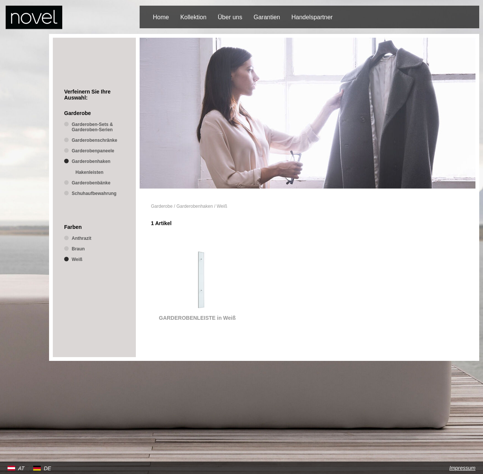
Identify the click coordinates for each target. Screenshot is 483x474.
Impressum (462, 468)
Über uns (230, 17)
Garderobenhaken (194, 206)
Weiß (222, 206)
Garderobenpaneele (93, 150)
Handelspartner (311, 17)
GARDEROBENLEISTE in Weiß (197, 318)
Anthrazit (81, 238)
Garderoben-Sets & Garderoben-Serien (92, 127)
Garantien (267, 17)
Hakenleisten (89, 172)
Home (161, 17)
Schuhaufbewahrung (94, 193)
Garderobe (161, 206)
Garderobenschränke (94, 140)
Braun (78, 249)
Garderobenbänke (91, 183)
